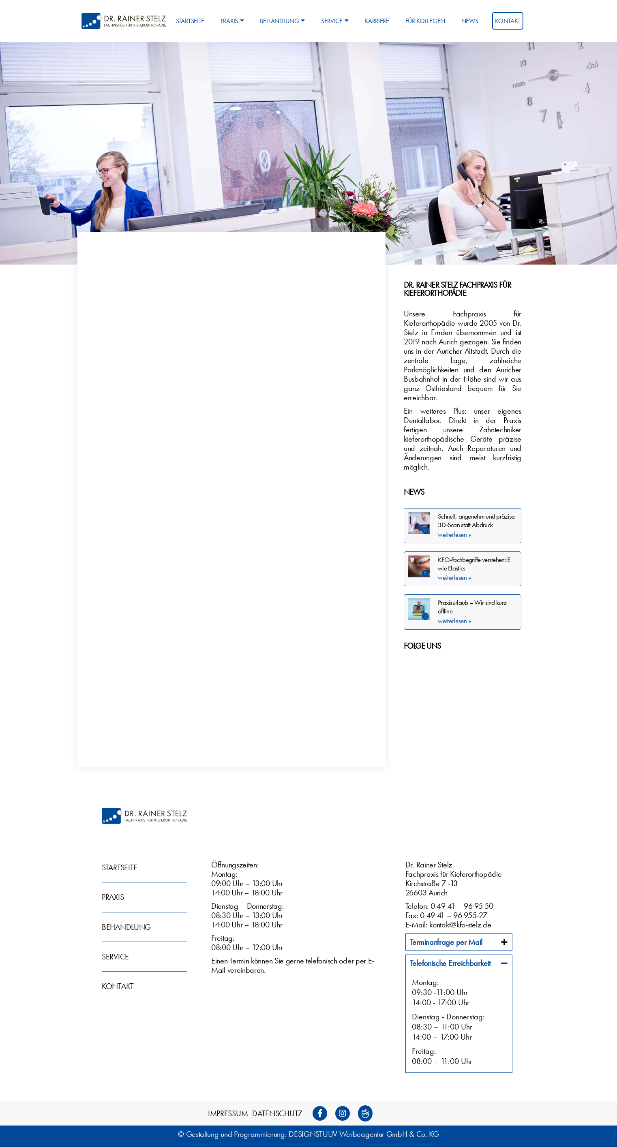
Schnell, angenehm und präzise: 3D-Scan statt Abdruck (477, 520)
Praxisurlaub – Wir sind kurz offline (472, 606)
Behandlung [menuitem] (282, 21)
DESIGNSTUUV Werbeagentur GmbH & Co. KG (364, 1134)
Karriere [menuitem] (376, 21)
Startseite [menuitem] (190, 21)
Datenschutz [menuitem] (277, 1113)
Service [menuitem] (335, 21)
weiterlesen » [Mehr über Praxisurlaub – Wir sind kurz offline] (454, 620)
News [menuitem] (469, 21)
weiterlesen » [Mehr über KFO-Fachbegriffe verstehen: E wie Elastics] (454, 577)
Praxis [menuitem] (232, 21)
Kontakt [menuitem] (508, 21)
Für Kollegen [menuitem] (425, 21)
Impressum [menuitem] (228, 1113)
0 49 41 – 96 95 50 (462, 906)
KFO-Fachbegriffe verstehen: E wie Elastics (474, 563)
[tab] (459, 942)
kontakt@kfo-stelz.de (460, 924)
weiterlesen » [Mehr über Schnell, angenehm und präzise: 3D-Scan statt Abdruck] (454, 534)
